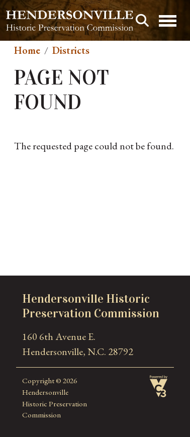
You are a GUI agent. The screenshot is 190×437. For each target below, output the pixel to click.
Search (142, 21)
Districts (70, 50)
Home (27, 50)
